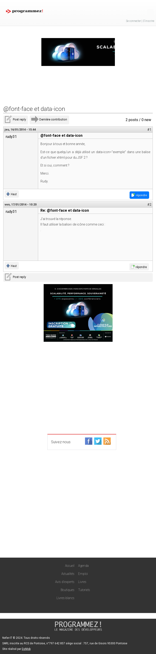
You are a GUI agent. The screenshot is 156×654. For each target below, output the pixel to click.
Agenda (83, 566)
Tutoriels (84, 590)
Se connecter (133, 21)
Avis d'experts (64, 582)
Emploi (83, 574)
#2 (149, 204)
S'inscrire (148, 21)
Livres (82, 582)
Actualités (67, 574)
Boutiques (67, 590)
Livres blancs (65, 598)
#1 (149, 129)
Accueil (69, 566)
